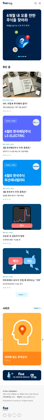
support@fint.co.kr (29, 397)
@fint (13, 397)
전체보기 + (37, 308)
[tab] (19, 56)
